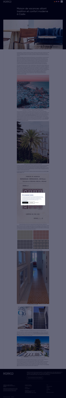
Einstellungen (37, 202)
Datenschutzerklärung (25, 200)
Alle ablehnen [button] (31, 202)
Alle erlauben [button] (25, 202)
